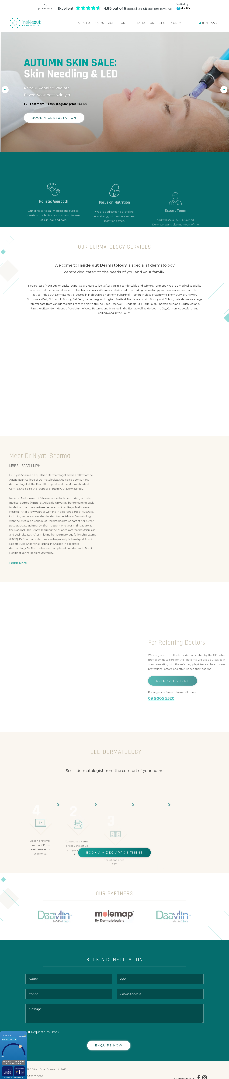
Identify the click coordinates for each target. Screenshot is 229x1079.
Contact (177, 22)
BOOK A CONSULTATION (54, 118)
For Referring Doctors (137, 22)
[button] (5, 89)
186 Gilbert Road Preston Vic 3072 (46, 1069)
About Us (84, 22)
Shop (163, 22)
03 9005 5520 (209, 23)
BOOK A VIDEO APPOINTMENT (114, 852)
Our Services (105, 22)
